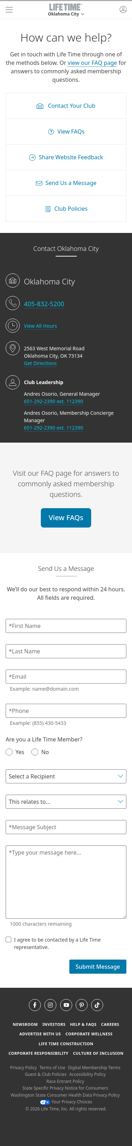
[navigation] (9, 10)
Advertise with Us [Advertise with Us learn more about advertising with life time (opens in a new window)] (40, 1033)
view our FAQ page (92, 63)
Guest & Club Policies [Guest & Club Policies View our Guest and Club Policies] (46, 1074)
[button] (66, 10)
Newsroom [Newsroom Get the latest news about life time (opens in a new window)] (25, 1024)
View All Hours (40, 325)
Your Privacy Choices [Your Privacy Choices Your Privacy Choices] (66, 1102)
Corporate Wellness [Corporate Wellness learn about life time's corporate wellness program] (89, 1033)
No (40, 752)
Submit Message (98, 967)
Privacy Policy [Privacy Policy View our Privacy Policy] (23, 1068)
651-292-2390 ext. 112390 (53, 401)
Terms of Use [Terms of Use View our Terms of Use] (52, 1068)
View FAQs (66, 517)
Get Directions (40, 363)
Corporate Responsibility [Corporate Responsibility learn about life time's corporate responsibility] (38, 1053)
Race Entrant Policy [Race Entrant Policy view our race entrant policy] (65, 1081)
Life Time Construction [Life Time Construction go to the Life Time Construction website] (66, 1043)
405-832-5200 (44, 304)
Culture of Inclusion (98, 1053)
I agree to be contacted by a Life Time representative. (53, 943)
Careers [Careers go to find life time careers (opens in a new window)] (110, 1024)
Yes (15, 752)
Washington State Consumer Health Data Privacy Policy (65, 1095)
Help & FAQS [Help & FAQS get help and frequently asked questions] (83, 1024)
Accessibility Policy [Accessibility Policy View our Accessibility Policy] (87, 1074)
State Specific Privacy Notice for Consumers (65, 1088)
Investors (53, 1024)
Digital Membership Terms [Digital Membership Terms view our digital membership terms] (94, 1068)
